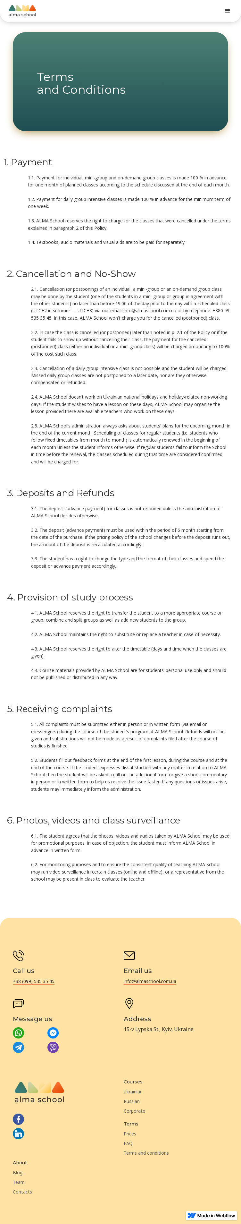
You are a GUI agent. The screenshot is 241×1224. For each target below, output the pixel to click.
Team (19, 1182)
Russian (132, 1101)
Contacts (22, 1192)
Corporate (134, 1111)
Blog (17, 1172)
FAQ (128, 1143)
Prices (130, 1134)
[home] (22, 11)
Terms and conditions (146, 1153)
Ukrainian (133, 1092)
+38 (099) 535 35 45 (33, 981)
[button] (227, 11)
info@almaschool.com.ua (150, 981)
